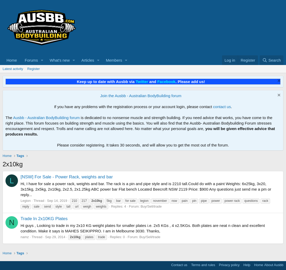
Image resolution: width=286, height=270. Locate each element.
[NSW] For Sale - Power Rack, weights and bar (67, 176)
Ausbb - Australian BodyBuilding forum (46, 117)
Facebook (166, 81)
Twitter (142, 81)
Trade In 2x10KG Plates (44, 218)
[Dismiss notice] (278, 81)
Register (33, 69)
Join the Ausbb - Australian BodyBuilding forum (140, 95)
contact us (222, 106)
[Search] (271, 60)
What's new (60, 60)
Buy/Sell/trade (151, 206)
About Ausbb (273, 265)
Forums (31, 60)
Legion (26, 201)
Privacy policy (229, 265)
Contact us (179, 265)
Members (114, 60)
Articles (87, 60)
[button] (42, 60)
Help (246, 265)
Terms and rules (203, 265)
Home (12, 60)
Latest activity (13, 69)
